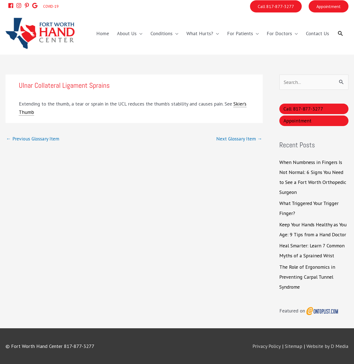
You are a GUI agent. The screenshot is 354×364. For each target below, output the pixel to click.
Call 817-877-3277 (276, 6)
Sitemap (294, 346)
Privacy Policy (267, 346)
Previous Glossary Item (33, 138)
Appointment (328, 6)
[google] (35, 5)
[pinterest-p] (27, 5)
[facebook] (11, 5)
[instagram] (19, 5)
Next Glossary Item (238, 138)
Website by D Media (327, 346)
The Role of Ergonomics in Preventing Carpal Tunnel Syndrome (307, 276)
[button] (340, 33)
